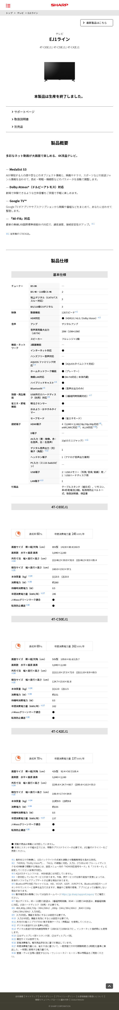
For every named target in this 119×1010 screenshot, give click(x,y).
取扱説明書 (21, 119)
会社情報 (19, 996)
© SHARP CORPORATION (59, 1006)
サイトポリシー (46, 996)
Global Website (77, 999)
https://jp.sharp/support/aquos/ (78, 894)
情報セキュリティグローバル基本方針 (52, 999)
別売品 (18, 126)
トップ (9, 12)
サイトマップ (31, 996)
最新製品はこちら (95, 22)
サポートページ (24, 112)
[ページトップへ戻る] (109, 986)
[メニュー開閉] (8, 5)
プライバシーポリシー (65, 996)
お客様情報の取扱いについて (90, 996)
